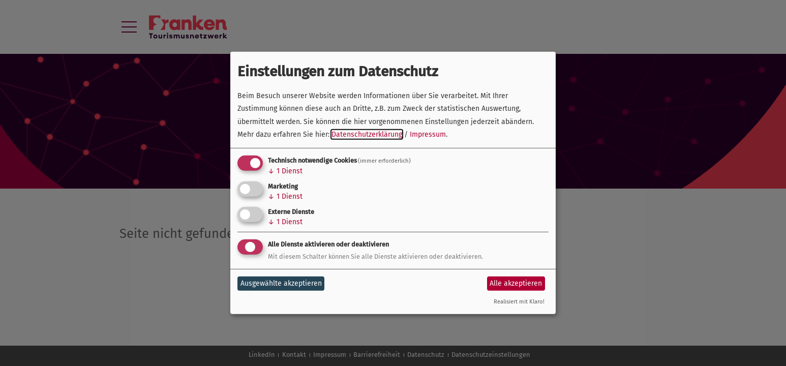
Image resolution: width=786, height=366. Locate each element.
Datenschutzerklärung (366, 134)
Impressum (428, 134)
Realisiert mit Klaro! (519, 301)
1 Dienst (285, 171)
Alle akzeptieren (516, 283)
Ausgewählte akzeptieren (281, 283)
